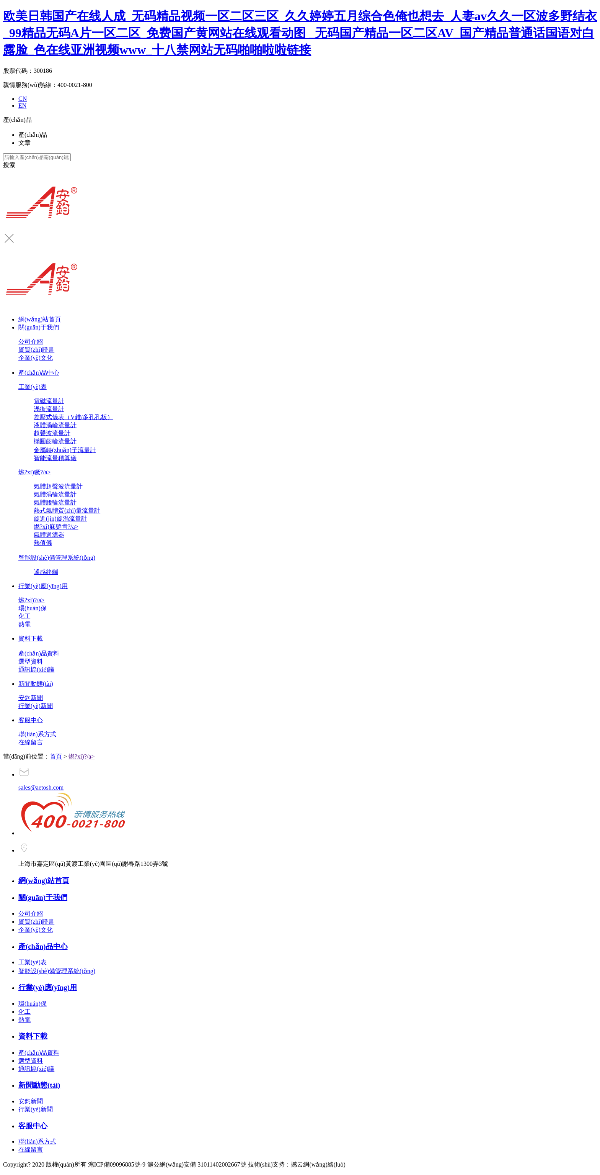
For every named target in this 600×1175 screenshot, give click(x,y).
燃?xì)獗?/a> (34, 472)
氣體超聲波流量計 (58, 486)
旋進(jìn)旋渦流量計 (60, 518)
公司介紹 (30, 341)
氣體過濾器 (49, 534)
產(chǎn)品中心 (38, 372)
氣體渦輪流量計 (55, 494)
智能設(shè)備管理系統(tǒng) (56, 557)
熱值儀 (43, 542)
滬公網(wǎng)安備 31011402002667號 (197, 1164)
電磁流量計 (49, 401)
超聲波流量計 (52, 433)
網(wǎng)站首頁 (39, 319)
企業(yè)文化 (35, 357)
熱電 (24, 624)
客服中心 (30, 720)
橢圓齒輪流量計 (55, 441)
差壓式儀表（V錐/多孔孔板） (73, 417)
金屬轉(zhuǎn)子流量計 (65, 450)
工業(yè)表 (32, 386)
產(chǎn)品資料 (38, 653)
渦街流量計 (49, 409)
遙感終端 (46, 572)
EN (22, 105)
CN (22, 98)
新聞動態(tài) (35, 683)
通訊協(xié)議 (36, 669)
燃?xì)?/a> (31, 600)
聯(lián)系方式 (37, 734)
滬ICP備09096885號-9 (116, 1164)
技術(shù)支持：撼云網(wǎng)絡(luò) (297, 1164)
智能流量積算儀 (55, 458)
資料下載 (30, 638)
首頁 (56, 756)
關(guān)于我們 (38, 327)
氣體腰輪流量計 (55, 502)
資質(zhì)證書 (36, 349)
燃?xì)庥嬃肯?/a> (56, 526)
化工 (24, 616)
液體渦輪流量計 (55, 425)
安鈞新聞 (30, 698)
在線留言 (30, 742)
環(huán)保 (32, 608)
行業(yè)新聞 (35, 706)
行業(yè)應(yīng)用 (43, 586)
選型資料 (30, 661)
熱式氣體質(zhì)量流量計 (67, 510)
